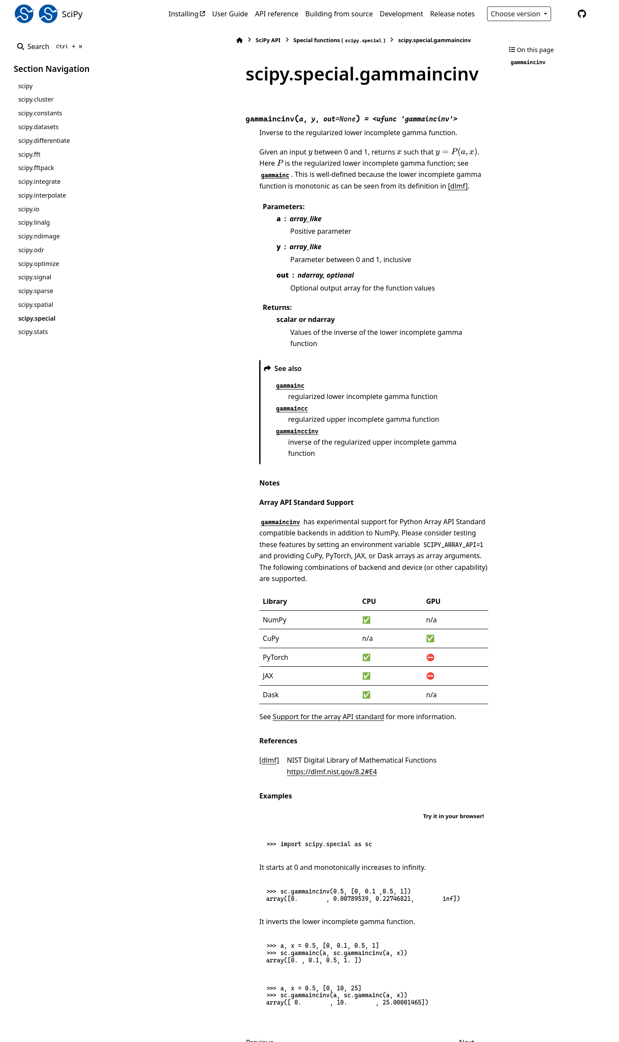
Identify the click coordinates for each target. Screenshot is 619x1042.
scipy (25, 86)
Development (401, 14)
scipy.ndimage (39, 236)
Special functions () (273, 40)
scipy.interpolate (42, 195)
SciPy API (201, 40)
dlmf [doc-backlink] (202, 705)
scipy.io (28, 209)
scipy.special (36, 318)
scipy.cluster (35, 99)
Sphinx (72, 1029)
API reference (276, 14)
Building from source (339, 14)
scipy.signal (34, 277)
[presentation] (244, 131)
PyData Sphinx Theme (547, 1022)
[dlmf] (202, 165)
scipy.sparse (35, 291)
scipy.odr (31, 250)
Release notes (452, 14)
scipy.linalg (34, 222)
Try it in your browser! (453, 750)
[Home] (173, 40)
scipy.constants (40, 113)
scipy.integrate (39, 181)
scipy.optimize (38, 264)
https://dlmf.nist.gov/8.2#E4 (416, 705)
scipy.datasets (38, 127)
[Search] (51, 46)
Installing (184, 14)
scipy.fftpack (36, 168)
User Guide (230, 14)
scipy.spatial (35, 304)
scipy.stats (33, 332)
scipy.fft (29, 154)
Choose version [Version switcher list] (516, 14)
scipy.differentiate (44, 140)
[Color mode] (564, 13)
